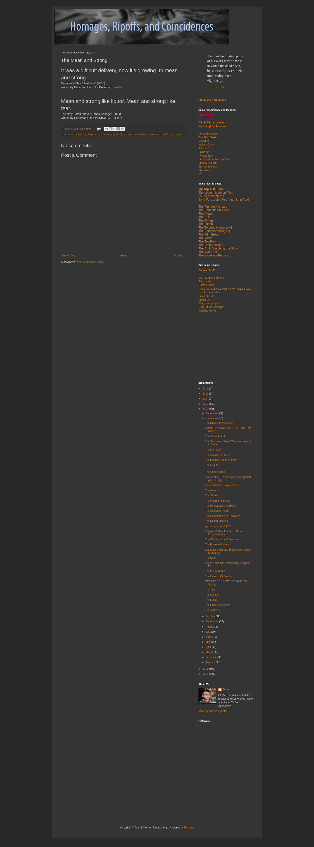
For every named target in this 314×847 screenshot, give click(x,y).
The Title (210, 589)
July (208, 631)
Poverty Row (205, 155)
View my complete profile (212, 711)
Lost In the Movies (209, 292)
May (208, 642)
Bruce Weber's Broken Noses (222, 485)
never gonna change (138, 134)
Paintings (203, 152)
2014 (206, 398)
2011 (206, 668)
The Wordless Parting (213, 255)
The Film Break (208, 234)
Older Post (178, 255)
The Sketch (211, 464)
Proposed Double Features (214, 159)
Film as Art (204, 281)
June (209, 637)
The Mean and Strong (217, 500)
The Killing (211, 599)
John (226, 689)
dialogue (92, 134)
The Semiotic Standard (213, 210)
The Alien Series (207, 137)
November (212, 418)
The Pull (204, 217)
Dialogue (203, 140)
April (209, 647)
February (211, 657)
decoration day (78, 134)
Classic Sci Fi (206, 270)
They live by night (208, 303)
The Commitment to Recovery (222, 515)
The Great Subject (209, 288)
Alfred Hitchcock (207, 133)
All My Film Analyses (211, 122)
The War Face (208, 252)
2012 (206, 408)
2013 (206, 403)
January (211, 662)
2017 (206, 388)
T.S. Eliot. (221, 87)
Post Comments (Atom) (90, 261)
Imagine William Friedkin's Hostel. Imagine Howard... (224, 533)
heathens (121, 134)
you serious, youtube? (217, 526)
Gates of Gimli (206, 285)
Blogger (188, 827)
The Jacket (205, 238)
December (212, 413)
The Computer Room (217, 510)
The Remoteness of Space (220, 505)
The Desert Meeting (216, 521)
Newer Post (69, 255)
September (212, 621)
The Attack (205, 213)
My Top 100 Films (211, 189)
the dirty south (174, 134)
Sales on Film (206, 296)
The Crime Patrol (215, 436)
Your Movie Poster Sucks (236, 288)
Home (123, 255)
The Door (210, 557)
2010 (206, 673)
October (211, 616)
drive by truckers (106, 134)
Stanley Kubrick (207, 162)
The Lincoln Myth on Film (215, 192)
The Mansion (212, 594)
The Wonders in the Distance (222, 539)
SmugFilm (204, 299)
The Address (212, 610)
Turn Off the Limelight (211, 307)
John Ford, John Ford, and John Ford (223, 199)
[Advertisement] (225, 346)
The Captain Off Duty (217, 454)
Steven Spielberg (208, 166)
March (210, 652)
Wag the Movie (207, 310)
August (210, 626)
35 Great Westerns (211, 196)
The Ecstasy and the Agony (221, 459)
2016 (206, 393)
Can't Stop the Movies (211, 277)
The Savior (211, 495)
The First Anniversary (212, 206)
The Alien (210, 490)
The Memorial (213, 449)
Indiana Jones (206, 144)
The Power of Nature (217, 544)
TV (200, 173)
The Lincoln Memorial (217, 604)
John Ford (204, 148)
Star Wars (204, 170)
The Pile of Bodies (215, 571)
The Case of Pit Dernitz (218, 576)
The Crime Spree (215, 471)
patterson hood (158, 134)
